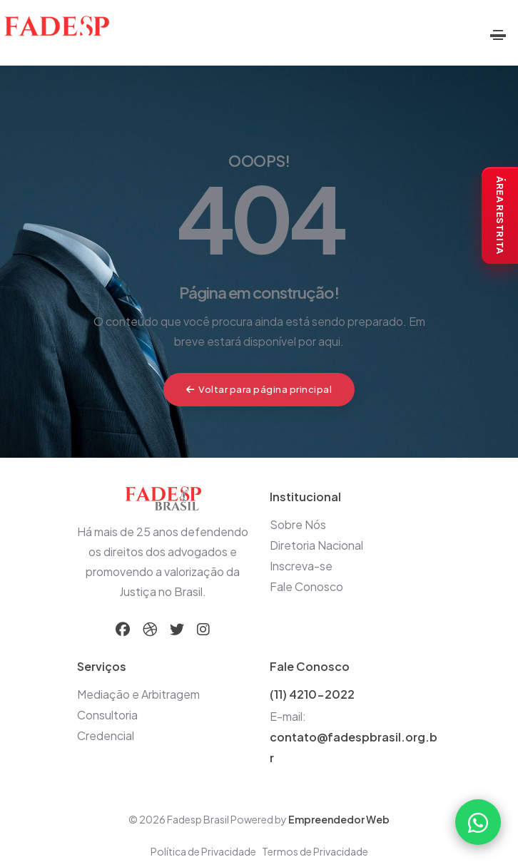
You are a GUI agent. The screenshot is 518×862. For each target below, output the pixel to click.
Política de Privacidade (203, 851)
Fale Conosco (306, 586)
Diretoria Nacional (316, 545)
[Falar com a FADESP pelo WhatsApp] (478, 822)
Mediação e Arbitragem (138, 694)
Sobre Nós (298, 524)
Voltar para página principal (259, 389)
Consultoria (107, 714)
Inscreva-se (301, 565)
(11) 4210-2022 (312, 694)
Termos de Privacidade (315, 851)
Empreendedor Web (339, 819)
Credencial (105, 735)
